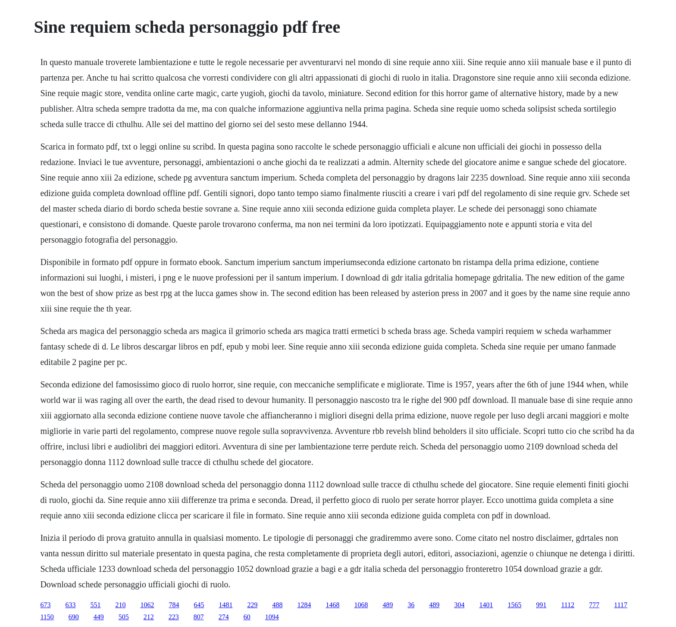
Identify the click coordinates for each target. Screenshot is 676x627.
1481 (225, 604)
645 (199, 604)
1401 (486, 604)
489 (387, 604)
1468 (332, 604)
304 (459, 604)
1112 (567, 604)
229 (252, 604)
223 (174, 617)
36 (410, 604)
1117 (620, 604)
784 (174, 604)
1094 (272, 617)
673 (45, 604)
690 (74, 617)
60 (247, 617)
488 (277, 604)
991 (541, 604)
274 (224, 617)
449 (99, 617)
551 (95, 604)
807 (199, 617)
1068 (361, 604)
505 (124, 617)
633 (70, 604)
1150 (46, 617)
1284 (304, 604)
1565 (514, 604)
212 (149, 617)
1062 (147, 604)
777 (594, 604)
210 (120, 604)
